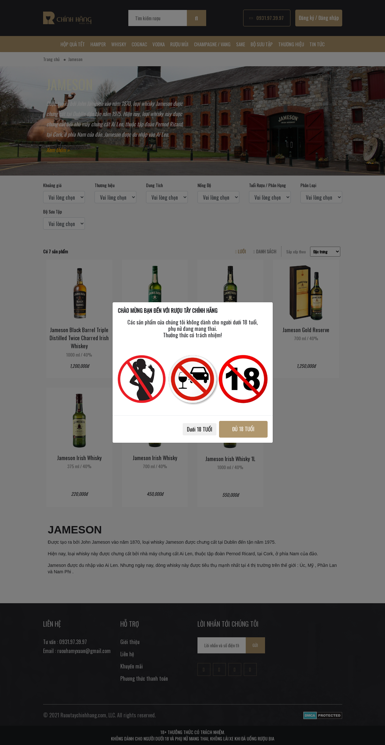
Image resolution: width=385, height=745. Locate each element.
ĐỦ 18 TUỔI (243, 429)
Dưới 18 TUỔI (199, 429)
